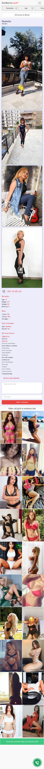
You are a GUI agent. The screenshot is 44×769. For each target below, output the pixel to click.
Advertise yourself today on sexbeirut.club (22, 742)
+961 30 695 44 (13, 291)
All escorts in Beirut (22, 15)
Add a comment (22, 402)
